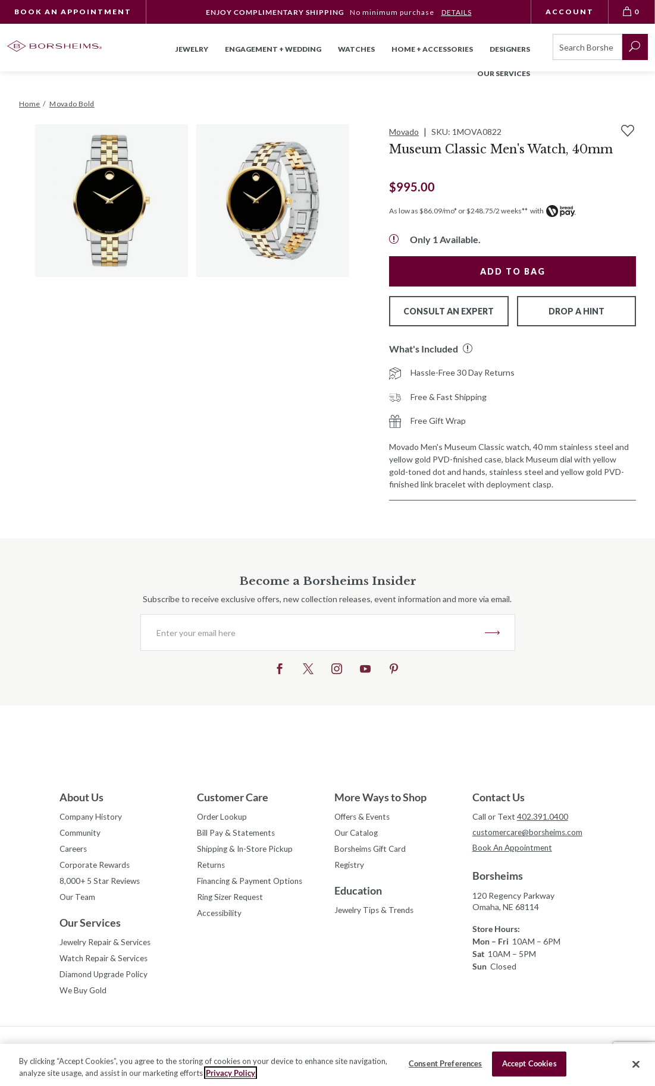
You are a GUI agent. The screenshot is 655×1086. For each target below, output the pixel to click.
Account (570, 11)
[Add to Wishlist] (627, 130)
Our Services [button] (503, 73)
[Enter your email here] (313, 632)
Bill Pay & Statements (237, 832)
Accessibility (220, 917)
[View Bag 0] (632, 12)
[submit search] (635, 47)
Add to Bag (513, 271)
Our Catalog (357, 834)
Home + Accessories (432, 49)
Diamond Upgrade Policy (104, 979)
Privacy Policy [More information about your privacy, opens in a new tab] (230, 1073)
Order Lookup (223, 817)
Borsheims (497, 876)
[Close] (636, 1064)
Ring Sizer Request (232, 900)
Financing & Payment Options (252, 884)
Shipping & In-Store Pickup (247, 850)
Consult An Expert (448, 311)
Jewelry (191, 49)
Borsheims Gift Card (372, 850)
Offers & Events (364, 817)
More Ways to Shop (380, 797)
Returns (212, 867)
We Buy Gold (83, 996)
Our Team (78, 900)
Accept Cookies (529, 1063)
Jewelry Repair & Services (107, 946)
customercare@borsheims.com (529, 832)
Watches (356, 49)
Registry (350, 867)
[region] (327, 1065)
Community (80, 834)
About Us (81, 797)
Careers (74, 850)
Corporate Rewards (96, 867)
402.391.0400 (542, 816)
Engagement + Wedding (273, 49)
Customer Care (232, 797)
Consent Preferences (445, 1063)
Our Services (90, 926)
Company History (91, 817)
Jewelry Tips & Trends (376, 913)
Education (358, 892)
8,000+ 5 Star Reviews (101, 884)
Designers (510, 49)
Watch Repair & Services (105, 963)
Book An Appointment (72, 11)
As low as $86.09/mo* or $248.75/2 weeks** (458, 210)
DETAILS (456, 12)
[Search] (587, 47)
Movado (404, 132)
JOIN (492, 632)
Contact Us (498, 797)
